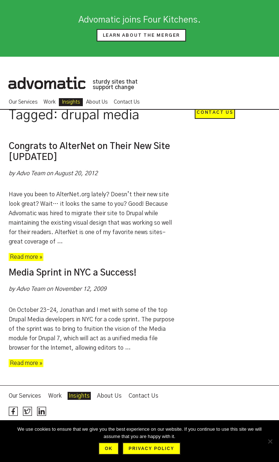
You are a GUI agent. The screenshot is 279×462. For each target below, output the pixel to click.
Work (50, 102)
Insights (71, 102)
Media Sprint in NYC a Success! (73, 273)
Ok (109, 448)
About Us (97, 102)
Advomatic (47, 83)
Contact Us (127, 102)
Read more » (26, 257)
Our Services (23, 102)
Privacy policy (151, 448)
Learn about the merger (141, 35)
